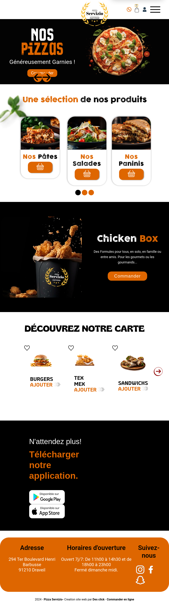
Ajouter (37, 385)
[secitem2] (84, 192)
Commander (42, 72)
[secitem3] (91, 192)
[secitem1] (78, 192)
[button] (158, 371)
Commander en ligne (120, 599)
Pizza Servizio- (53, 599)
